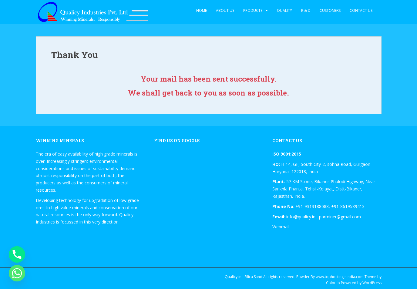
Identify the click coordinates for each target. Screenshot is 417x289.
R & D (306, 10)
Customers (330, 10)
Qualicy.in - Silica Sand (243, 276)
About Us (225, 10)
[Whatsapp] (17, 273)
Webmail (280, 227)
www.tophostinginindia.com (340, 276)
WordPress (372, 282)
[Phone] (17, 254)
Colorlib (333, 282)
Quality (284, 10)
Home (201, 10)
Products (252, 10)
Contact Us (361, 10)
